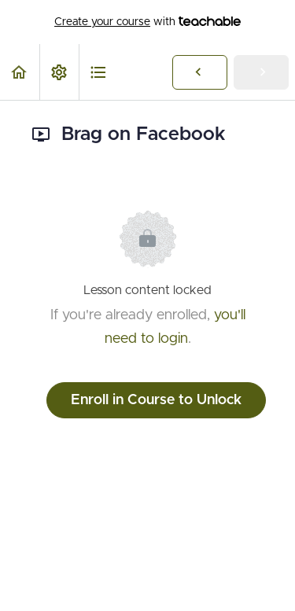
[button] (19, 72)
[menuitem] (59, 72)
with (147, 22)
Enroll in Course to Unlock (156, 400)
